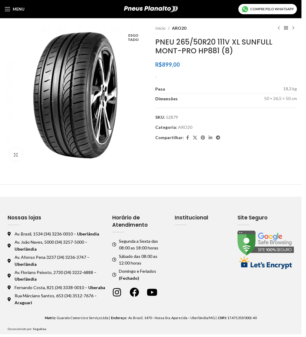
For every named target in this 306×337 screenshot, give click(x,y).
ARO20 (179, 28)
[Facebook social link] (187, 138)
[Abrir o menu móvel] (15, 9)
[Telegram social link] (218, 138)
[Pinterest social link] (203, 138)
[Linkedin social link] (210, 138)
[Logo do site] (151, 8)
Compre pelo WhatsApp (267, 9)
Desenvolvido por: (27, 329)
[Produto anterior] (278, 28)
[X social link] (195, 138)
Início (160, 28)
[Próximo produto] (293, 28)
